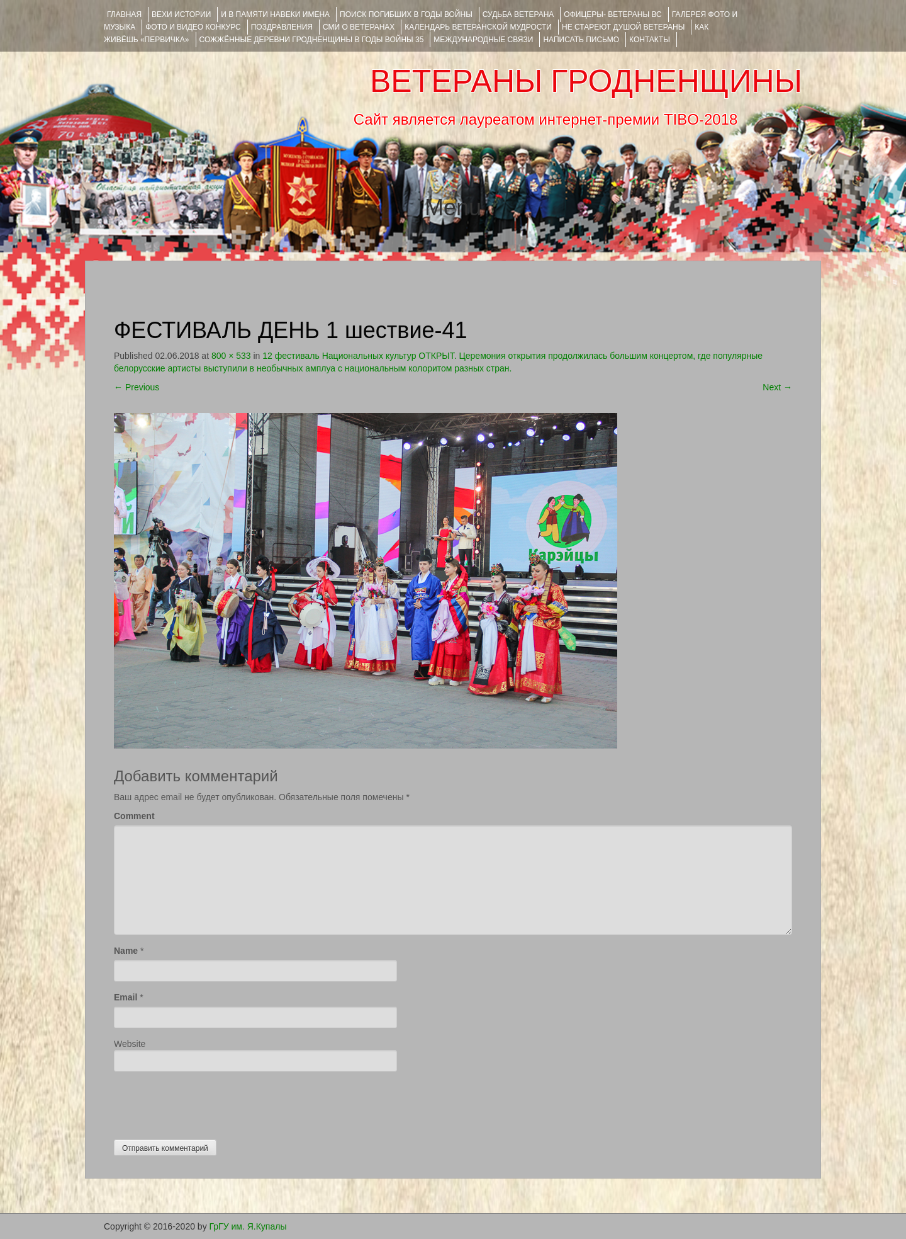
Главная (124, 14)
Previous (136, 387)
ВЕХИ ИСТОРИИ (181, 14)
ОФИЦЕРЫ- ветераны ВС (612, 14)
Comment (134, 816)
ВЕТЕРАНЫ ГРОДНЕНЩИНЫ (586, 81)
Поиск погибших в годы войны (406, 14)
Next (777, 387)
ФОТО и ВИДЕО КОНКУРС (192, 27)
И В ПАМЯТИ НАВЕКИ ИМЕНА (275, 14)
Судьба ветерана (518, 14)
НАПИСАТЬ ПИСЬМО (581, 39)
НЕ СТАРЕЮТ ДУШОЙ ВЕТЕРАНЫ (623, 27)
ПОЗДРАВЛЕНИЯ (282, 27)
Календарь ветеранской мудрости (478, 27)
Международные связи (483, 39)
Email (125, 997)
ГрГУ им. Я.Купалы (248, 1226)
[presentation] (209, 1102)
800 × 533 (231, 356)
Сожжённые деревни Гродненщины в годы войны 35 (311, 39)
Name (126, 951)
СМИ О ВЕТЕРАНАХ (358, 27)
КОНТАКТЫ (649, 39)
